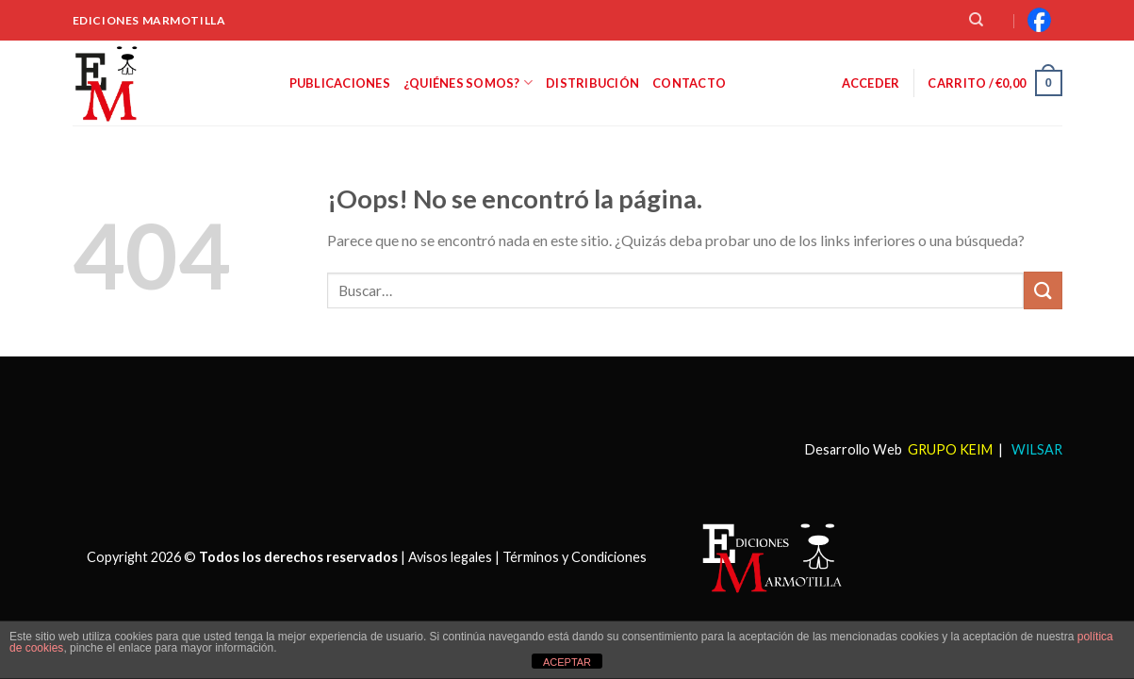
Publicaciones (339, 83)
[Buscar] (976, 20)
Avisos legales (450, 556)
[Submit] (1042, 290)
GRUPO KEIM (950, 449)
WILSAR (1035, 449)
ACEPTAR (567, 662)
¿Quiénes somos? (468, 82)
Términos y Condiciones (574, 556)
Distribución (592, 83)
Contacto (689, 83)
